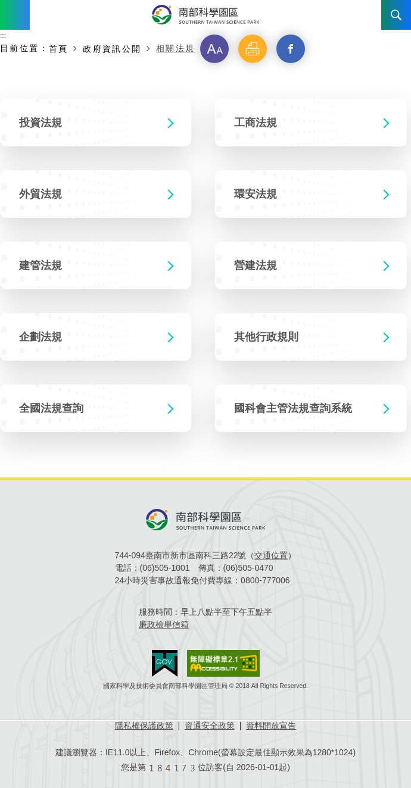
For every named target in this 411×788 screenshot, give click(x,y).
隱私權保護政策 (144, 725)
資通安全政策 (210, 725)
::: (3, 36)
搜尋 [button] (396, 15)
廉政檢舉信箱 (164, 624)
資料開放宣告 (271, 725)
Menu (15, 15)
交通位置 (271, 555)
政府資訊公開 (112, 49)
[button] (214, 49)
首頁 (58, 49)
